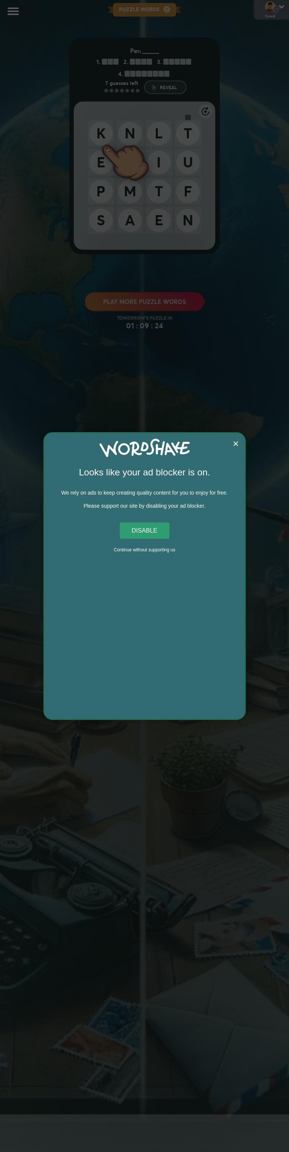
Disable (144, 530)
